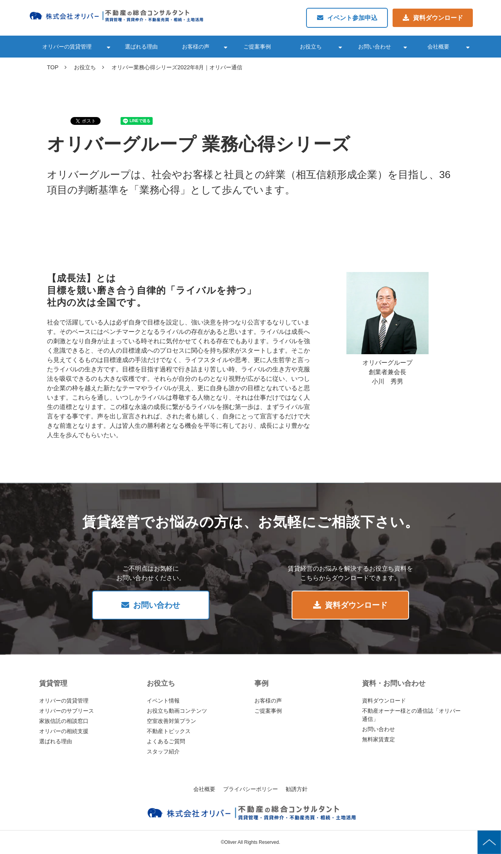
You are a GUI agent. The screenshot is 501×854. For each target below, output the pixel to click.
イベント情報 (163, 700)
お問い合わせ (374, 46)
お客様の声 (195, 46)
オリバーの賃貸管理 (67, 46)
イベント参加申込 (352, 17)
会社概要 (438, 46)
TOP (52, 67)
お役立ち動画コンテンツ (177, 711)
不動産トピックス (169, 731)
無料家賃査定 (378, 739)
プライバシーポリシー (250, 789)
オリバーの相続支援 (63, 731)
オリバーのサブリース (66, 711)
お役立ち (311, 46)
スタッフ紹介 (163, 751)
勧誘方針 (297, 789)
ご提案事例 (257, 46)
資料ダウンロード (438, 17)
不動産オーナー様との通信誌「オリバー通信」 (411, 715)
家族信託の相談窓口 (63, 721)
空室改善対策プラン (171, 721)
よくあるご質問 (166, 741)
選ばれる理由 (141, 46)
